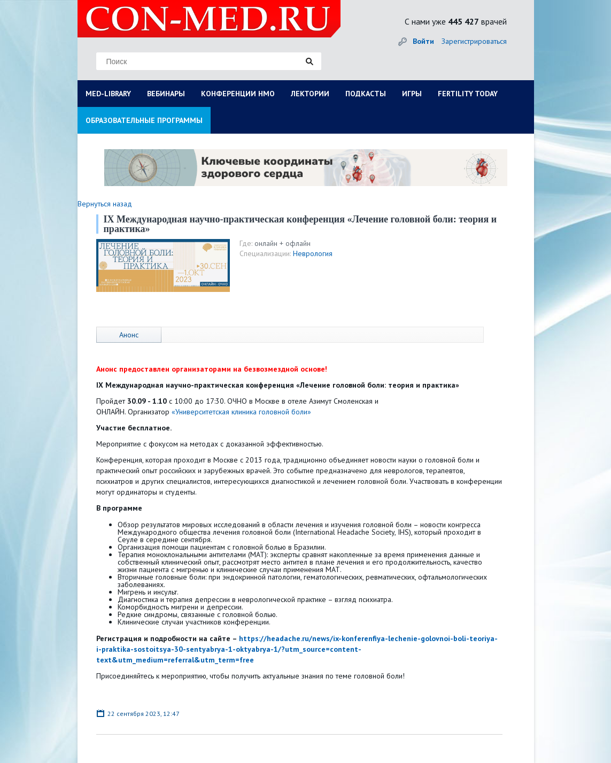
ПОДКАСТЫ (365, 93)
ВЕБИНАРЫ (166, 93)
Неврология (312, 253)
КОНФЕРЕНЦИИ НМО (238, 93)
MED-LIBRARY (108, 93)
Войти (423, 41)
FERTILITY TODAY (468, 93)
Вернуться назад (105, 203)
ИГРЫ (412, 93)
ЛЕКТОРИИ (310, 93)
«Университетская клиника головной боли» (241, 412)
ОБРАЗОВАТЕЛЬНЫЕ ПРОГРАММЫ (144, 120)
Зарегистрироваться (474, 41)
